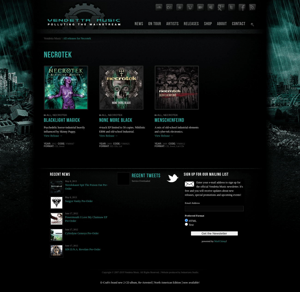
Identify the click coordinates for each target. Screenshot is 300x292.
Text (191, 224)
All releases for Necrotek (77, 38)
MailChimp (220, 241)
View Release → (53, 135)
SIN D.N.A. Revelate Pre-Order (82, 249)
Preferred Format (194, 215)
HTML (193, 221)
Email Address (192, 203)
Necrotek (60, 115)
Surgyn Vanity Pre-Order (79, 201)
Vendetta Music (52, 38)
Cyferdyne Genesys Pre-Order (82, 233)
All (49, 115)
